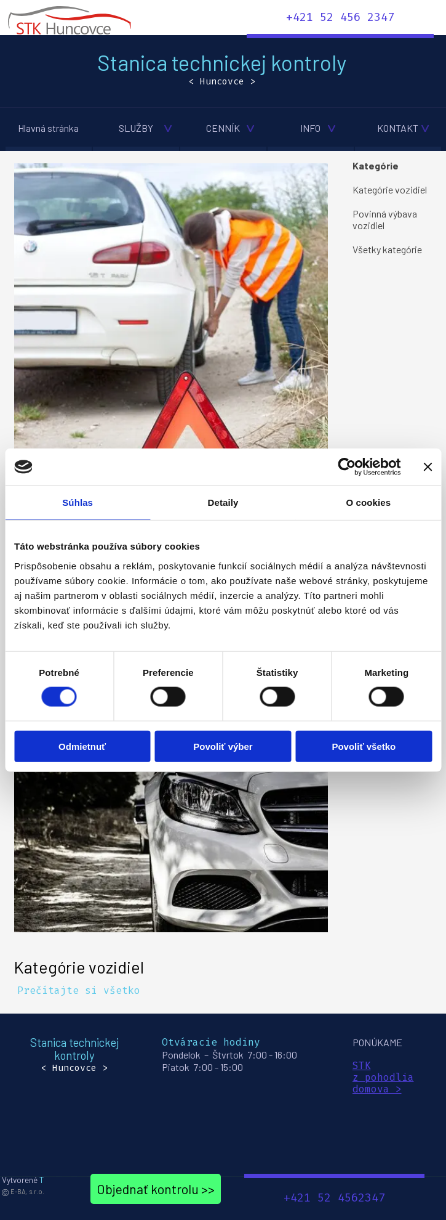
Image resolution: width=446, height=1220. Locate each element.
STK (361, 1065)
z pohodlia (383, 1077)
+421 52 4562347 (334, 1197)
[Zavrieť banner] (427, 467)
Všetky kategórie (387, 249)
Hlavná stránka (48, 128)
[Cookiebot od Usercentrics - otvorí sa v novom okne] (346, 467)
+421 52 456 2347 (340, 17)
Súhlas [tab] (77, 502)
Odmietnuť (82, 746)
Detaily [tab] (223, 502)
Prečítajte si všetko (78, 990)
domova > (377, 1089)
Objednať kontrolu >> (156, 1189)
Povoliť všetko (364, 746)
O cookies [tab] (368, 502)
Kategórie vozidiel (79, 967)
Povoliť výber (222, 746)
